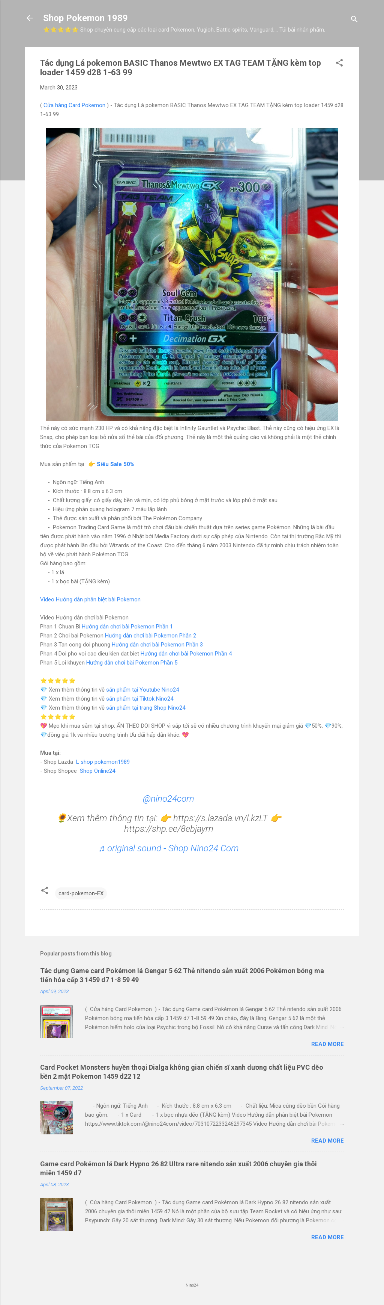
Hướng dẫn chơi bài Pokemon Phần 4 (186, 653)
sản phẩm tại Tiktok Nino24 (139, 698)
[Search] (354, 20)
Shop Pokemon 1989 (85, 18)
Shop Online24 (97, 771)
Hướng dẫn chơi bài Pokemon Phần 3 (157, 644)
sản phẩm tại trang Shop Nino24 (145, 707)
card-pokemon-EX (81, 893)
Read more (327, 1044)
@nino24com (168, 798)
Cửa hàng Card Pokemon (74, 105)
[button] (339, 64)
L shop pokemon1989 (103, 761)
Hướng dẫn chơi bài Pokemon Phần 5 (131, 662)
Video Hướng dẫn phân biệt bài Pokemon (90, 599)
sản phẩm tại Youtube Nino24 (142, 689)
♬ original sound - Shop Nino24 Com (168, 848)
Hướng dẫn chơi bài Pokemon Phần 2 (150, 635)
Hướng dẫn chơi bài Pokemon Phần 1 (127, 626)
